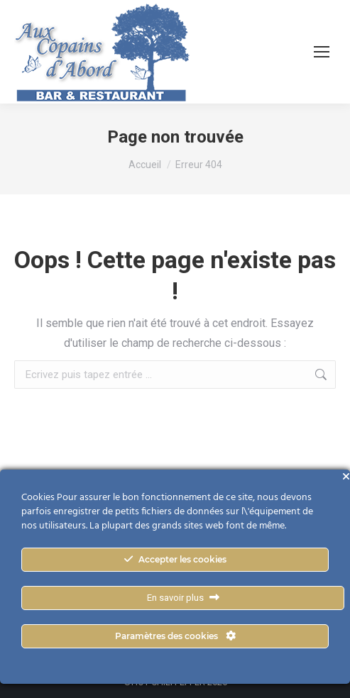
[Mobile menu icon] (321, 52)
